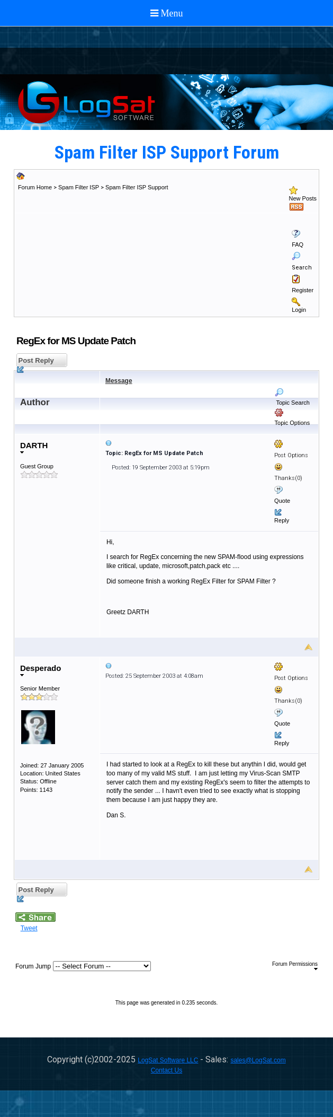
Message (118, 381)
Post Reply (35, 362)
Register (302, 290)
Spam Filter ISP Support (136, 187)
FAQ (297, 244)
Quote (282, 501)
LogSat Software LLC (168, 1060)
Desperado (40, 670)
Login (299, 310)
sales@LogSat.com (257, 1060)
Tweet (29, 928)
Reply (281, 520)
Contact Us (166, 1070)
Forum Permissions (295, 966)
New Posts (303, 198)
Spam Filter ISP (78, 187)
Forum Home (35, 187)
